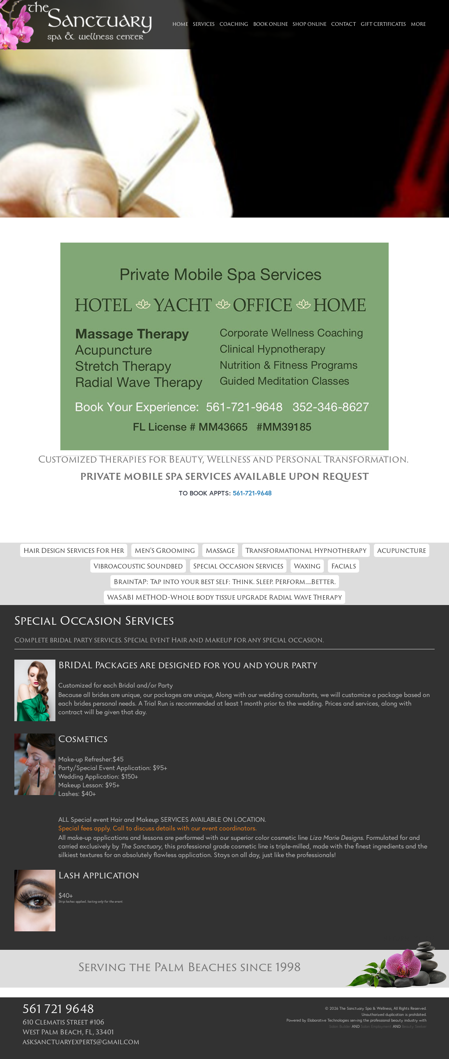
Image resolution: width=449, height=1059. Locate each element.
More (418, 24)
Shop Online (309, 24)
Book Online (270, 24)
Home (180, 24)
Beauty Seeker (414, 1026)
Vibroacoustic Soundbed (138, 566)
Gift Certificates (383, 24)
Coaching (234, 24)
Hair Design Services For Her (73, 550)
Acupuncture (401, 550)
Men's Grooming (165, 550)
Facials (343, 566)
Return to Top (409, 938)
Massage (220, 550)
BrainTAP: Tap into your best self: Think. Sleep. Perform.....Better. (225, 582)
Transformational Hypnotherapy (306, 550)
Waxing (307, 566)
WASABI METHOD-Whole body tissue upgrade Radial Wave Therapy (224, 597)
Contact (343, 24)
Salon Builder (339, 1026)
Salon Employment (376, 1026)
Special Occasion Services (238, 566)
